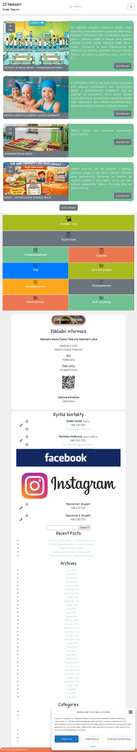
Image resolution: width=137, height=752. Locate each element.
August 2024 (71, 643)
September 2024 (72, 639)
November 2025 (71, 593)
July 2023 (71, 689)
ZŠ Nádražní (12, 7)
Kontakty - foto (68, 220)
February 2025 (71, 620)
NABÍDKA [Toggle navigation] (75, 6)
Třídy (35, 267)
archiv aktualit (68, 207)
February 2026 (72, 582)
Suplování (101, 252)
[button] (130, 712)
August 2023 (72, 685)
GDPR (93, 746)
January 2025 (71, 624)
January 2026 (71, 585)
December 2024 (71, 628)
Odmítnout (92, 738)
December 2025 (71, 589)
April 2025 (71, 612)
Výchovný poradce (101, 267)
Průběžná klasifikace (35, 252)
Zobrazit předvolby (118, 738)
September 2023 (71, 681)
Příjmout (66, 738)
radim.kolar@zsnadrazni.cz (78, 429)
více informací (122, 66)
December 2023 (71, 670)
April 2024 (72, 655)
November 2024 (71, 631)
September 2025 (71, 601)
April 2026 (71, 574)
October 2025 (71, 597)
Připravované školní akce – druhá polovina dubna (72, 556)
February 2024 (72, 662)
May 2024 (71, 651)
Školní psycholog (101, 299)
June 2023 (71, 693)
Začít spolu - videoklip (68, 319)
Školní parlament (101, 283)
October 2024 (71, 635)
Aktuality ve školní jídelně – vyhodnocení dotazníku (71, 540)
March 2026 (71, 578)
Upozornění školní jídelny (71, 548)
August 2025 (72, 605)
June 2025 (71, 608)
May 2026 (71, 570)
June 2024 (72, 647)
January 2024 (71, 666)
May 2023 (71, 697)
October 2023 (71, 678)
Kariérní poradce (35, 299)
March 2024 (71, 658)
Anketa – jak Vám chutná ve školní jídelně (72, 552)
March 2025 (71, 616)
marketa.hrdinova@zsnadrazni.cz (78, 444)
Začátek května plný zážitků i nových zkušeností (71, 544)
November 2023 (71, 674)
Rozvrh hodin (68, 236)
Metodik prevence (35, 284)
